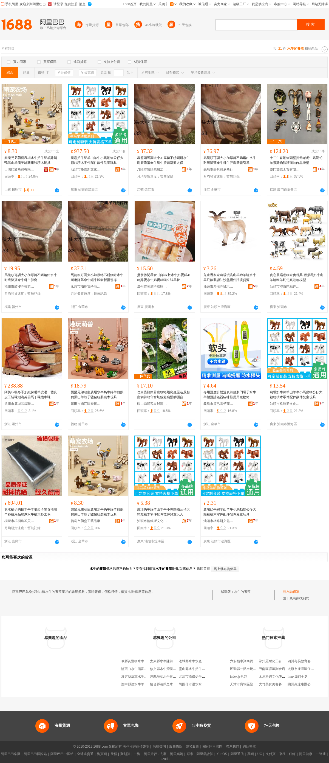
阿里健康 (305, 754)
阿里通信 (237, 754)
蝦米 (190, 754)
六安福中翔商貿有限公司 (248, 661)
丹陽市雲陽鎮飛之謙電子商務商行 (152, 169)
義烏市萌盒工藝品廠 (85, 521)
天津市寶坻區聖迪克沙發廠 (250, 684)
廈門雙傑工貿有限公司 (285, 169)
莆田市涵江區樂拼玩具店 (86, 404)
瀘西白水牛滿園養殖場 (137, 669)
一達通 (321, 754)
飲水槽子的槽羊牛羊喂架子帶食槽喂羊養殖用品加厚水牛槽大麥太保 (30, 511)
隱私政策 (192, 746)
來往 (282, 754)
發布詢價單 (291, 592)
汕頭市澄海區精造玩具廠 (285, 286)
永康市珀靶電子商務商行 (86, 286)
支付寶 (271, 754)
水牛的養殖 (242, 592)
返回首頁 (203, 569)
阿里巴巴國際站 (35, 754)
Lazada (164, 759)
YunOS (222, 754)
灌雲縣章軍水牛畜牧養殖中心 (142, 676)
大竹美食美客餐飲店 (273, 684)
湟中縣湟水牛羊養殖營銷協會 (142, 684)
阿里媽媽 (176, 754)
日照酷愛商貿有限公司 (19, 169)
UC (259, 754)
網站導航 (249, 746)
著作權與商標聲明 (136, 746)
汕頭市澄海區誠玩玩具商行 (218, 286)
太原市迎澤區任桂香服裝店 (307, 669)
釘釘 (292, 754)
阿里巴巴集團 (11, 754)
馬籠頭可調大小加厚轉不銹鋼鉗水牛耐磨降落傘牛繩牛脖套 (30, 277)
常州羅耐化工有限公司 (275, 661)
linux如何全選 (298, 676)
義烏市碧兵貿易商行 (218, 169)
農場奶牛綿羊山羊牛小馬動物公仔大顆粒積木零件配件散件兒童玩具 (97, 160)
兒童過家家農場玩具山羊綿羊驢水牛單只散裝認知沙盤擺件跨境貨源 (229, 277)
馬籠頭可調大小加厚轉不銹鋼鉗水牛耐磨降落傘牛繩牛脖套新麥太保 (163, 160)
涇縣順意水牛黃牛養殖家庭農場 (173, 676)
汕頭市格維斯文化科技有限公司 (86, 169)
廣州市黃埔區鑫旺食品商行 (152, 286)
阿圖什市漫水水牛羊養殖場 (198, 684)
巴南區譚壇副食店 (272, 669)
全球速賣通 (85, 754)
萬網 (250, 754)
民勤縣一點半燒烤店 (245, 669)
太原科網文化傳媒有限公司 (278, 676)
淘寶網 (102, 754)
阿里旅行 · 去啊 (155, 754)
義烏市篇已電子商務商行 (218, 404)
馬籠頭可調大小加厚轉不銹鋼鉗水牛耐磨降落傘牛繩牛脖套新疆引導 (229, 160)
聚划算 (125, 754)
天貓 (113, 754)
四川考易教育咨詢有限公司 (307, 661)
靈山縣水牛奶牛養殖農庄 (197, 669)
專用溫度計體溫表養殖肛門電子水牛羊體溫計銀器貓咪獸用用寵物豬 (229, 394)
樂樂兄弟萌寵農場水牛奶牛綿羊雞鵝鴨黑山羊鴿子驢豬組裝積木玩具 (30, 160)
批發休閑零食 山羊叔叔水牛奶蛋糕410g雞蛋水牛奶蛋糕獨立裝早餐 (164, 277)
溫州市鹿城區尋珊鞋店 (19, 404)
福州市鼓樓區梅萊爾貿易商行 (19, 286)
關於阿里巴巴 (212, 746)
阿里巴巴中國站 (61, 754)
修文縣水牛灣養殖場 (165, 669)
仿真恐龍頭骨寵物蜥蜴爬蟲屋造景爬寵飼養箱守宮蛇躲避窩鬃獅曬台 (163, 394)
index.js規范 (238, 676)
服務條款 (175, 746)
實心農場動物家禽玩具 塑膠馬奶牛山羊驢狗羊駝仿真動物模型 (296, 277)
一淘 (137, 754)
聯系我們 (232, 746)
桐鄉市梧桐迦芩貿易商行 (19, 521)
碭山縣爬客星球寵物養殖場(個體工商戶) (152, 404)
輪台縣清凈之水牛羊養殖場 (169, 684)
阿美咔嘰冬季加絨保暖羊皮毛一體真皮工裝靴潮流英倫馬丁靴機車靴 (30, 394)
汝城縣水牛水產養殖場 (195, 661)
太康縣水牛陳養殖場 (165, 661)
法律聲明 (159, 746)
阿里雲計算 (205, 754)
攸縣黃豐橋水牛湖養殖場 (139, 661)
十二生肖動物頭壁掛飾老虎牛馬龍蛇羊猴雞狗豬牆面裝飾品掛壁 (296, 160)
